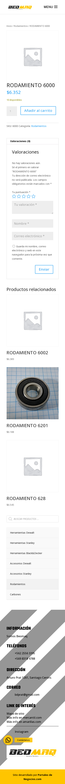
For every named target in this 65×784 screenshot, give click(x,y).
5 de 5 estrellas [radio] (33, 196)
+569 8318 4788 (25, 659)
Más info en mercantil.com (24, 717)
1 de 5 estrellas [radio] (14, 196)
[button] (8, 740)
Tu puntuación (21, 192)
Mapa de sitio (15, 713)
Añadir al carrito (38, 110)
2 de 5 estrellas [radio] (19, 196)
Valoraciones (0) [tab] (20, 141)
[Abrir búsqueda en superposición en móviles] (33, 518)
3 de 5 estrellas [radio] (24, 196)
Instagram (21, 732)
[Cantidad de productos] (12, 111)
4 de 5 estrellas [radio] (29, 196)
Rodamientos (21, 25)
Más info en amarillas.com (24, 722)
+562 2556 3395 (25, 653)
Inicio (9, 25)
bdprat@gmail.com (27, 695)
